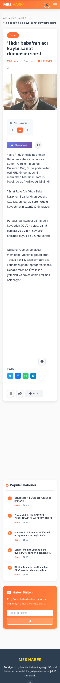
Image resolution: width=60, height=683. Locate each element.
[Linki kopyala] (19, 393)
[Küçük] (13, 130)
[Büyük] (27, 130)
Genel (21, 18)
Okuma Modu (19, 145)
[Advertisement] (30, 318)
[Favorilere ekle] (10, 393)
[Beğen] (42, 361)
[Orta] (20, 130)
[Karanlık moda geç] (47, 5)
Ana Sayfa (8, 18)
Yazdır (34, 393)
